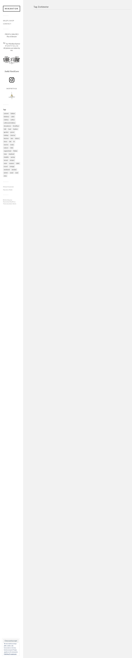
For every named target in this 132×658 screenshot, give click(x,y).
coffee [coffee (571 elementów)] (13, 119)
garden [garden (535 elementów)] (6, 132)
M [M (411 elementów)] (14, 141)
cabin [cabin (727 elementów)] (12, 116)
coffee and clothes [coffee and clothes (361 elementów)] (9, 123)
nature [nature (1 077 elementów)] (6, 148)
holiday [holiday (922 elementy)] (6, 135)
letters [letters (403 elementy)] (17, 138)
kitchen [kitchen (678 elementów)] (6, 138)
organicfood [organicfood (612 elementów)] (7, 151)
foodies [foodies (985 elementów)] (15, 129)
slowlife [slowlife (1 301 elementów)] (6, 157)
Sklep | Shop (8, 21)
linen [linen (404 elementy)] (5, 141)
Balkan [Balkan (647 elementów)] (13, 113)
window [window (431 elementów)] (14, 169)
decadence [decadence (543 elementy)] (7, 126)
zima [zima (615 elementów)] (5, 176)
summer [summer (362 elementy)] (11, 163)
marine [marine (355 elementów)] (6, 144)
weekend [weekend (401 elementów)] (7, 169)
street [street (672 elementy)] (6, 160)
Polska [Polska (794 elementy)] (15, 151)
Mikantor (11, 8)
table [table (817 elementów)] (17, 163)
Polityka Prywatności (8, 186)
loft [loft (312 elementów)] (10, 141)
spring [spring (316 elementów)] (13, 157)
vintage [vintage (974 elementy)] (12, 166)
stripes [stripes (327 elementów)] (12, 160)
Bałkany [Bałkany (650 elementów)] (6, 116)
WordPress (12, 201)
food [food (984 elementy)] (9, 129)
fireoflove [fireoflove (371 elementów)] (16, 126)
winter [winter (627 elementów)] (6, 172)
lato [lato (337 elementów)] (12, 138)
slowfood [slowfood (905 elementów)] (11, 154)
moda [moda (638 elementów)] (12, 144)
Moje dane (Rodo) (7, 189)
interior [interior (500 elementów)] (13, 135)
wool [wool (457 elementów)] (16, 172)
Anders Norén (12, 203)
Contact (7, 24)
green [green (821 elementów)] (12, 132)
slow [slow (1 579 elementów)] (5, 154)
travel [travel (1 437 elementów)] (6, 166)
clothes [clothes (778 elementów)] (6, 119)
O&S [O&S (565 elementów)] (11, 148)
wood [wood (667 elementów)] (11, 172)
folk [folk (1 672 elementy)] (5, 129)
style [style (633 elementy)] (5, 163)
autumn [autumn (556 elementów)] (6, 113)
